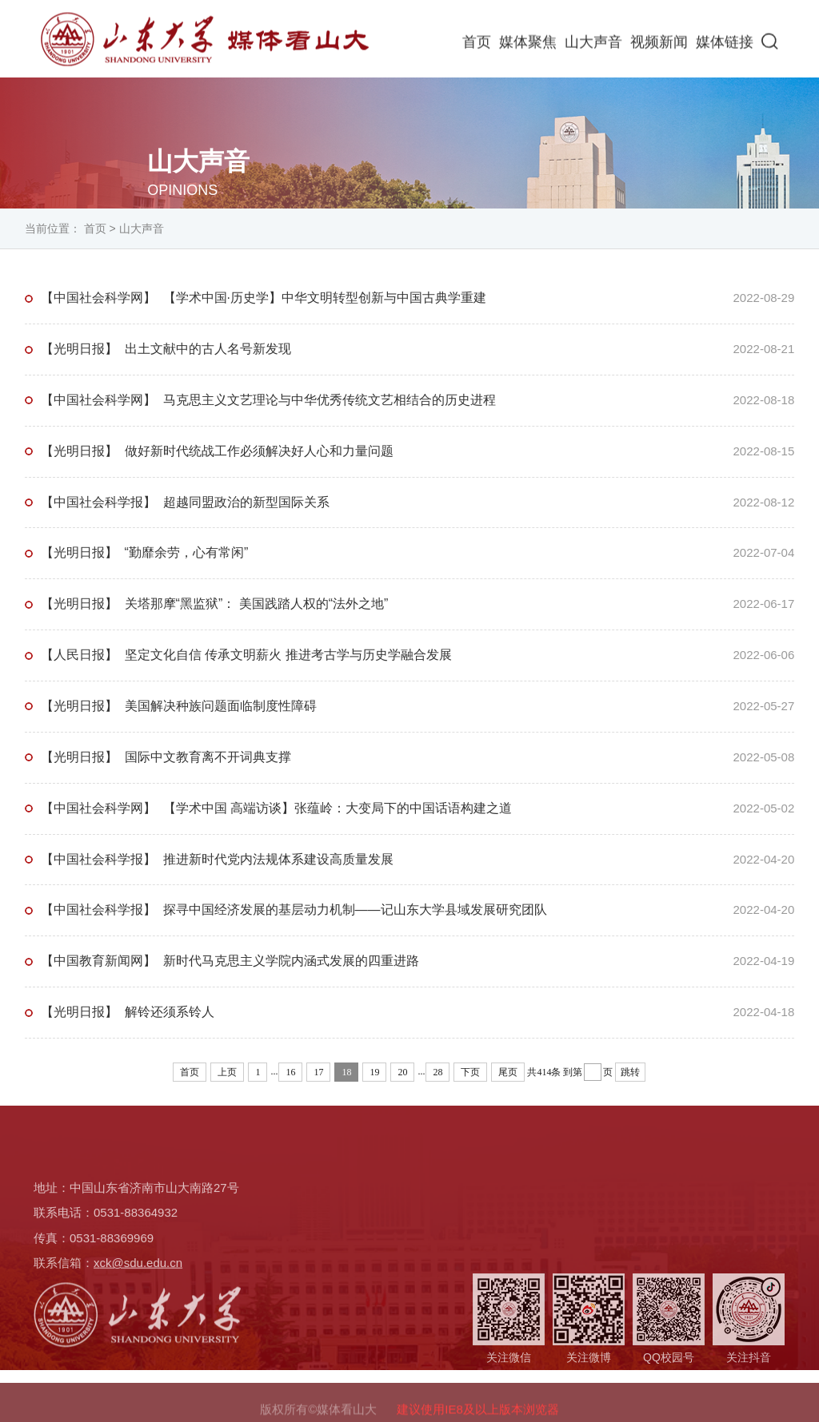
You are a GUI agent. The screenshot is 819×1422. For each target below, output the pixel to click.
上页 (227, 1072)
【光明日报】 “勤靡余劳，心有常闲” (145, 552)
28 (437, 1072)
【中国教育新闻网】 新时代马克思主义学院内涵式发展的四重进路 (230, 960)
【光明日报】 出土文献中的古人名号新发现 (166, 349)
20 (402, 1072)
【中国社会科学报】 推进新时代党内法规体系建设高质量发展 (217, 859)
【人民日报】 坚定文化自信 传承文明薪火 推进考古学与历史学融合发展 (246, 654)
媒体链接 (724, 45)
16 (290, 1072)
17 (318, 1072)
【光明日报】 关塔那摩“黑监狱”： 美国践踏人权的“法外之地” (215, 603)
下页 (470, 1072)
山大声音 (593, 45)
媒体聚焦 (528, 45)
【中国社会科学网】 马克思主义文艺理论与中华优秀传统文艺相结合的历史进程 (268, 400)
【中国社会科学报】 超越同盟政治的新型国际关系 (185, 502)
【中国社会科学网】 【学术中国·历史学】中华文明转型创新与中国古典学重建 (263, 297)
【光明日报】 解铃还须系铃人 (127, 1012)
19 (374, 1072)
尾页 (507, 1072)
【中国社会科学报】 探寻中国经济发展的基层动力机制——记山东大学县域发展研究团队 (294, 909)
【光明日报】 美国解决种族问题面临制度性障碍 (179, 706)
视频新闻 (659, 45)
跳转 (630, 1072)
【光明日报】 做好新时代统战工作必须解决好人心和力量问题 (217, 451)
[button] (769, 43)
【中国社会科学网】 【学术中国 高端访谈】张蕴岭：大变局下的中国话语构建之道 (276, 808)
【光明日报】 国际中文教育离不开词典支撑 (166, 757)
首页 (476, 45)
